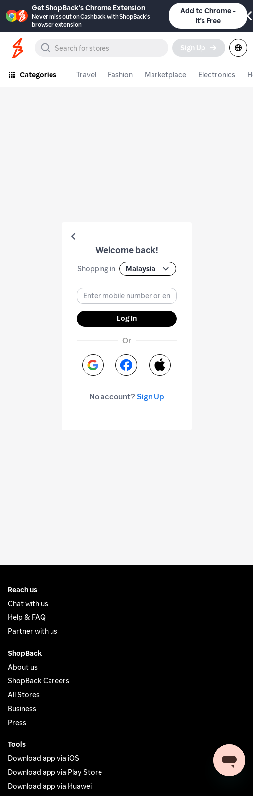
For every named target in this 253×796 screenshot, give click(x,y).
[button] (73, 236)
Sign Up (150, 396)
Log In (127, 318)
